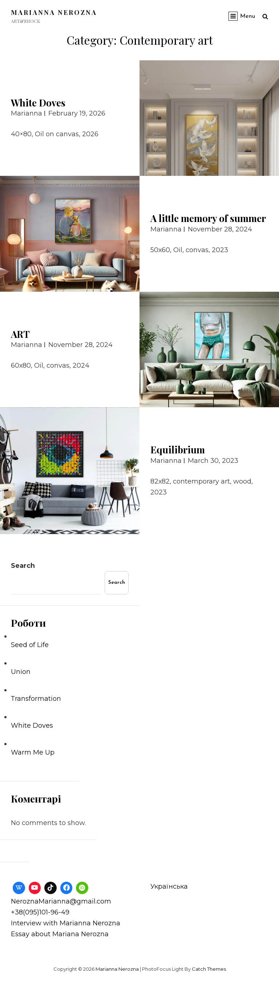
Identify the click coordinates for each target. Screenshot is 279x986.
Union (21, 672)
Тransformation (36, 699)
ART (20, 334)
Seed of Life (30, 645)
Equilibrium (177, 449)
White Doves (38, 102)
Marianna (26, 113)
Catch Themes (209, 969)
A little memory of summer (208, 218)
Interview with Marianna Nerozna (65, 923)
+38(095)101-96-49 (40, 912)
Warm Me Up (32, 752)
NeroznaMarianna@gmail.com (61, 901)
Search (23, 566)
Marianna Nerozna (54, 12)
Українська (169, 886)
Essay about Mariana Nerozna (60, 934)
